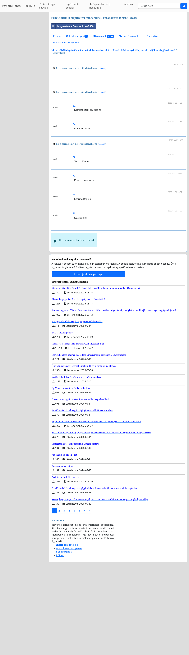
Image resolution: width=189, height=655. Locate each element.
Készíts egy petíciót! (47, 6)
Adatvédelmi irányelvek (66, 42)
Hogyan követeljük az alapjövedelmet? (155, 50)
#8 (74, 236)
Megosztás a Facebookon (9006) (72, 26)
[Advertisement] (119, 100)
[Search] (159, 6)
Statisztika (151, 36)
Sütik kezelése (64, 634)
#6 (74, 198)
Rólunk (60, 637)
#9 (74, 254)
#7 (74, 217)
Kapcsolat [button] (129, 4)
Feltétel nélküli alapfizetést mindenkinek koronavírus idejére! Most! (85, 50)
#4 (74, 165)
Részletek (101, 68)
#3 (74, 146)
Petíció (57, 36)
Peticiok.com (11, 6)
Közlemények (77, 36)
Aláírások (103, 36)
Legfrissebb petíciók (72, 6)
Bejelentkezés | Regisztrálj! (99, 6)
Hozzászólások (128, 36)
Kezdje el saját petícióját (88, 356)
